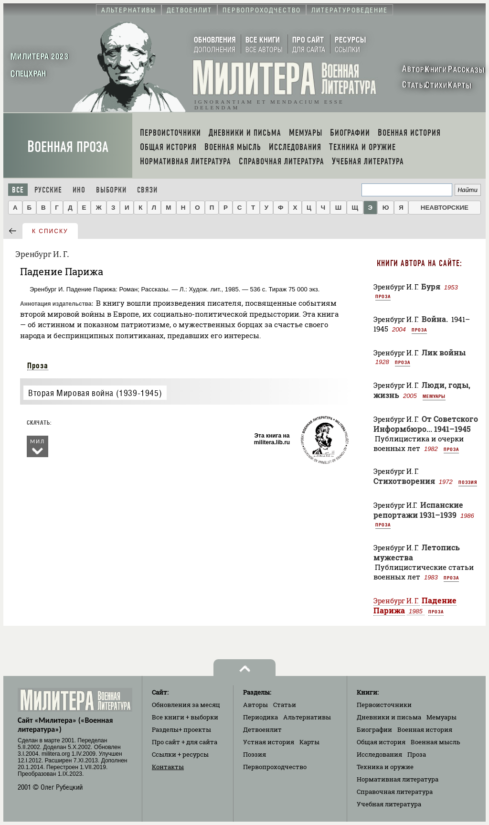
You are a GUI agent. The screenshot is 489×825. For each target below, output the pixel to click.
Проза (37, 365)
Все (18, 190)
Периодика (260, 717)
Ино (79, 190)
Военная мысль (435, 742)
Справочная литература (395, 791)
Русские (48, 190)
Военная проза (67, 147)
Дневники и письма (389, 717)
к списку (50, 231)
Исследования (379, 754)
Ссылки (180, 754)
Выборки (111, 190)
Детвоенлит (262, 729)
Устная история (268, 742)
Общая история (381, 742)
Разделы (181, 729)
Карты (309, 742)
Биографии (374, 729)
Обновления (186, 704)
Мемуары (434, 396)
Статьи (284, 704)
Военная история (424, 729)
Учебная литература (389, 804)
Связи (147, 190)
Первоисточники (384, 704)
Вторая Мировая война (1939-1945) (95, 393)
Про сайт (184, 742)
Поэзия (467, 482)
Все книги (185, 717)
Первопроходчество (275, 766)
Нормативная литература (397, 779)
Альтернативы (307, 717)
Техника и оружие (385, 766)
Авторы (255, 704)
